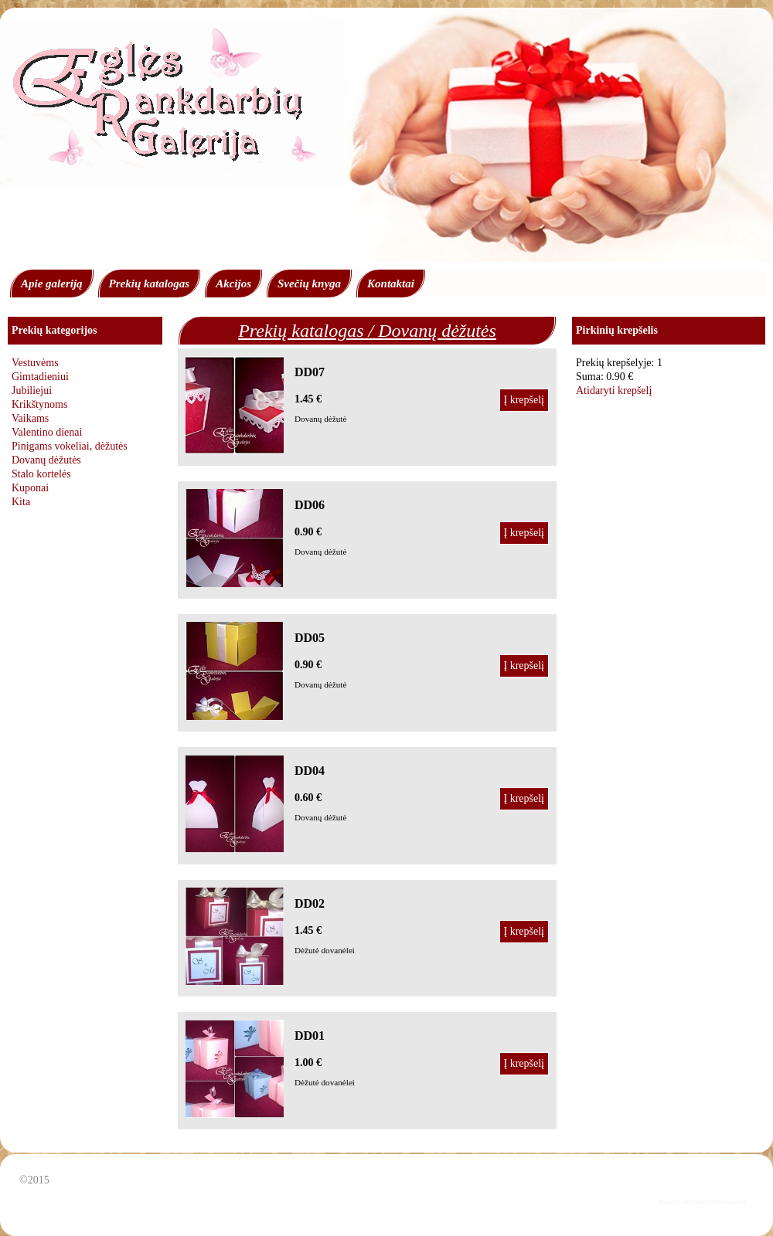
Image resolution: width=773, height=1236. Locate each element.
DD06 (310, 504)
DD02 (310, 903)
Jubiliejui (32, 390)
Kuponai (30, 488)
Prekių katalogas (149, 283)
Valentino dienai (47, 432)
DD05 (310, 637)
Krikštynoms (39, 404)
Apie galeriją (52, 283)
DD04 (310, 770)
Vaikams (30, 418)
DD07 (310, 372)
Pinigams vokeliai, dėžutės (70, 446)
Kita (21, 502)
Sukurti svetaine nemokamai (702, 1201)
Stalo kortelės (41, 474)
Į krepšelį (524, 400)
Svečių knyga (309, 283)
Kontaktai (390, 283)
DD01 (310, 1035)
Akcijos (233, 283)
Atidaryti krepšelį (614, 390)
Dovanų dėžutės (46, 460)
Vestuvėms (35, 362)
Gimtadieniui (40, 376)
